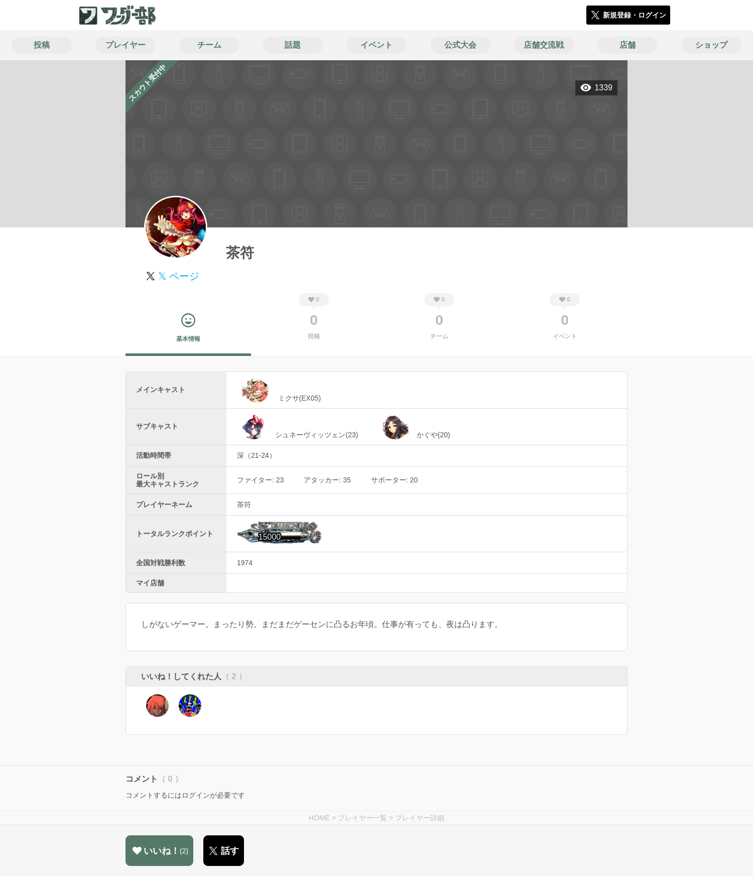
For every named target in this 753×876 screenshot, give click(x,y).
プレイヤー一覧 (362, 818)
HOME (319, 818)
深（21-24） (256, 455)
